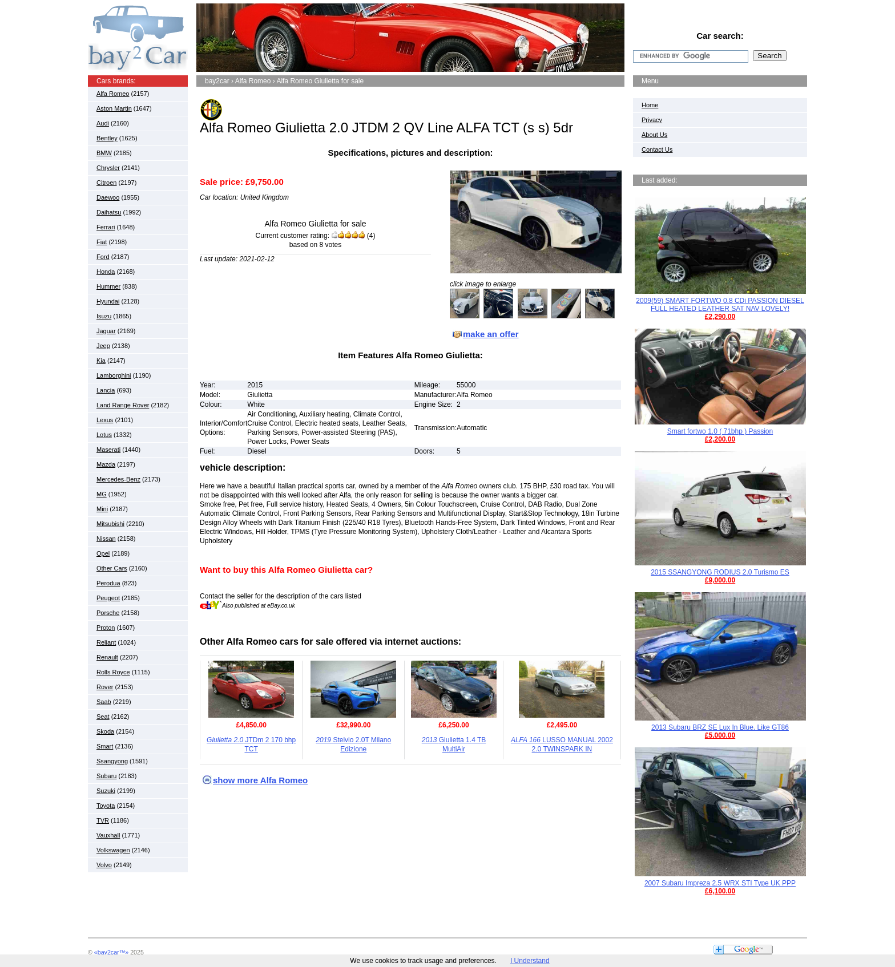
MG (101, 494)
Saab (103, 701)
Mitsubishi (110, 523)
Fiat (101, 241)
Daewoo (107, 197)
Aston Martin (114, 108)
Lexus (104, 419)
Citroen (106, 182)
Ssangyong (112, 761)
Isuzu (103, 316)
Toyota (105, 805)
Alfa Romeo (112, 93)
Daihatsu (108, 212)
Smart (104, 746)
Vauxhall (108, 835)
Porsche (107, 612)
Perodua (108, 583)
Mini (102, 508)
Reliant (106, 642)
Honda (105, 271)
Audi (102, 123)
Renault (107, 657)
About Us (654, 134)
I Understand (530, 961)
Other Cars (111, 568)
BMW (104, 152)
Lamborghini (113, 375)
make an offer (491, 334)
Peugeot (108, 597)
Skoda (105, 731)
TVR (102, 820)
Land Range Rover (122, 405)
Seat (103, 716)
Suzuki (105, 790)
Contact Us (657, 149)
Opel (103, 553)
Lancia (105, 390)
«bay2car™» (111, 952)
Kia (101, 360)
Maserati (108, 449)
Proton (105, 627)
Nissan (106, 538)
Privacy (652, 119)
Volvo (104, 864)
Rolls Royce (113, 672)
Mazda (105, 464)
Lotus (104, 434)
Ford (103, 256)
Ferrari (105, 227)
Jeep (103, 345)
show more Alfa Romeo (260, 780)
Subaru (106, 775)
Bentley (107, 138)
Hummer (108, 286)
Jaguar (106, 330)
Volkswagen (113, 850)
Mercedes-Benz (118, 479)
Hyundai (107, 301)
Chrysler (108, 167)
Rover (104, 686)
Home (650, 105)
